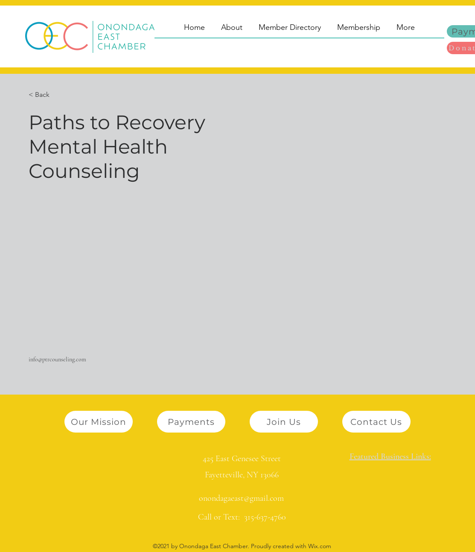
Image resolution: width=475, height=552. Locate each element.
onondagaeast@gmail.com (241, 498)
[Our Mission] (98, 422)
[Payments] (191, 422)
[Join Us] (284, 422)
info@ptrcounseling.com (57, 359)
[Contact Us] (376, 422)
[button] (45, 95)
